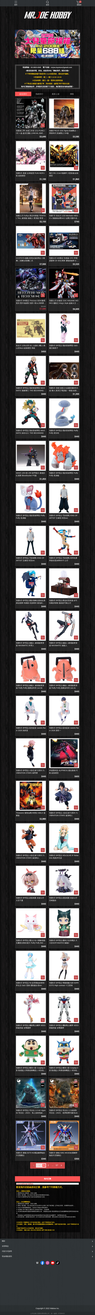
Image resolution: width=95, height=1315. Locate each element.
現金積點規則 (7, 1256)
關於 (3, 1241)
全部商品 (5, 1246)
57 (57, 1165)
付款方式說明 (7, 1251)
